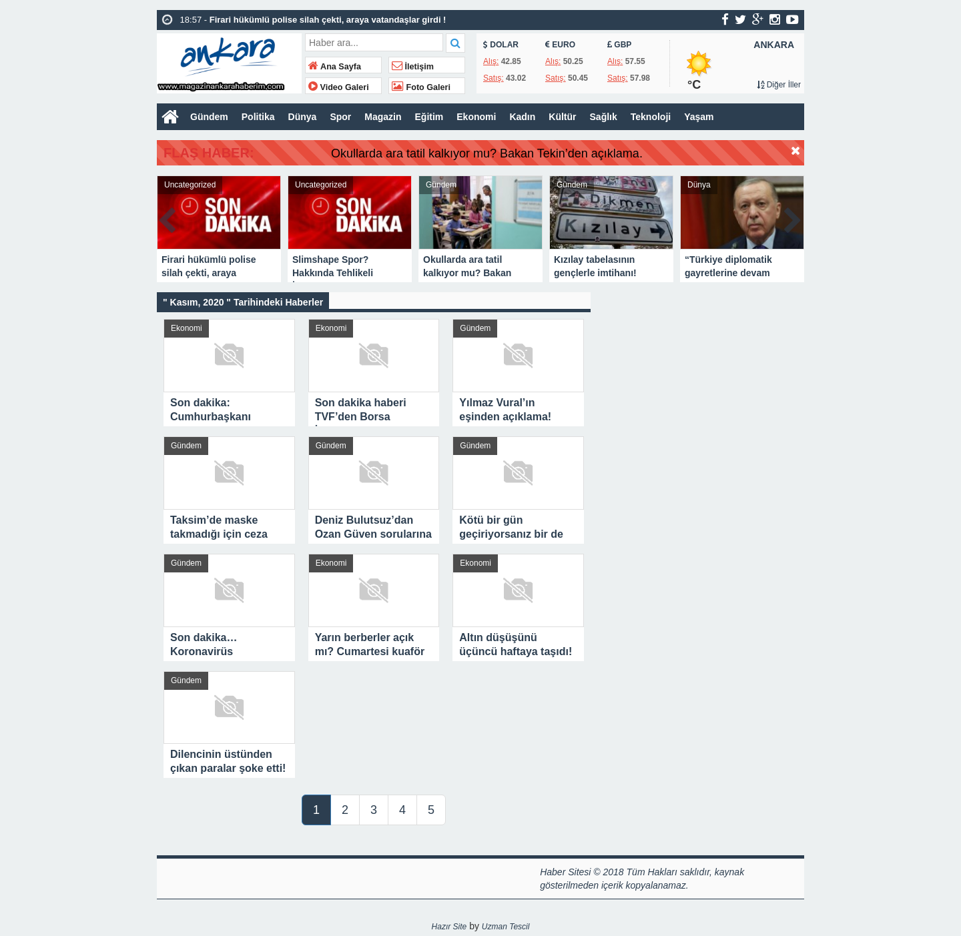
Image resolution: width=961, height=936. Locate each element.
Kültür (562, 116)
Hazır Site (449, 926)
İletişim (413, 66)
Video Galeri (338, 87)
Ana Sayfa (334, 66)
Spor (340, 116)
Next (793, 217)
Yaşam (698, 116)
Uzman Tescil (506, 926)
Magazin (382, 116)
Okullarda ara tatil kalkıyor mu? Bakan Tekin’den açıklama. (526, 153)
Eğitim (429, 116)
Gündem (209, 116)
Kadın (522, 116)
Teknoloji (651, 116)
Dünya (302, 116)
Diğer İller (779, 84)
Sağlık (603, 116)
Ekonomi (476, 116)
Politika (258, 116)
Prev (167, 217)
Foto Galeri (421, 87)
